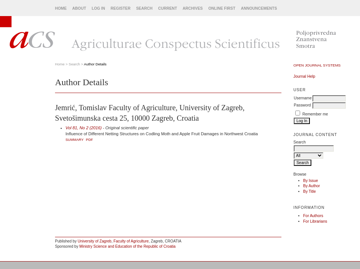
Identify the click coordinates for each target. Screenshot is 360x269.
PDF (89, 139)
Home (61, 8)
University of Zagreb (95, 241)
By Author (311, 186)
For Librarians (315, 221)
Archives (193, 8)
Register (121, 8)
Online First (221, 8)
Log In (98, 8)
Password (302, 105)
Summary (74, 139)
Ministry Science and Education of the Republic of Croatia (127, 246)
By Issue (310, 181)
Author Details (95, 64)
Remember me (315, 114)
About (79, 8)
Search (144, 8)
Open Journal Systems (317, 65)
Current (167, 8)
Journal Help (304, 76)
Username (303, 98)
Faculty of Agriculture (131, 241)
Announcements (259, 8)
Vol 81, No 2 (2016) (83, 128)
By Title (309, 191)
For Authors (313, 216)
